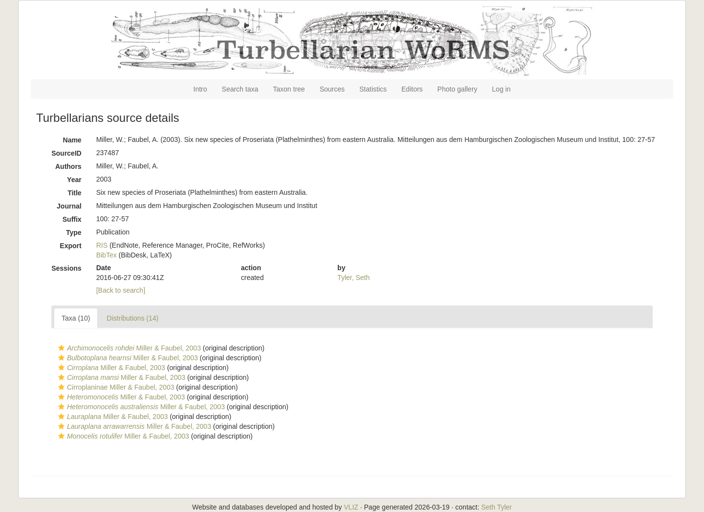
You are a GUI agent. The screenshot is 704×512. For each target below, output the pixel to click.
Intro (200, 89)
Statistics (373, 89)
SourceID (66, 153)
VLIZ (351, 507)
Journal (69, 206)
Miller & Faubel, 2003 (128, 348)
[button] (61, 348)
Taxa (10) (76, 318)
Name (72, 140)
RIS (102, 245)
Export (70, 246)
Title (74, 193)
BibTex (106, 255)
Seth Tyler (496, 507)
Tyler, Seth (353, 277)
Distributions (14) (132, 318)
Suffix (72, 219)
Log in (501, 89)
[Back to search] (120, 290)
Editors (412, 89)
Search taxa (240, 89)
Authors (68, 166)
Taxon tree (289, 89)
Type (74, 232)
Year (74, 180)
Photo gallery (458, 89)
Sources (332, 89)
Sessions (66, 268)
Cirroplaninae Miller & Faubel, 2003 (115, 387)
